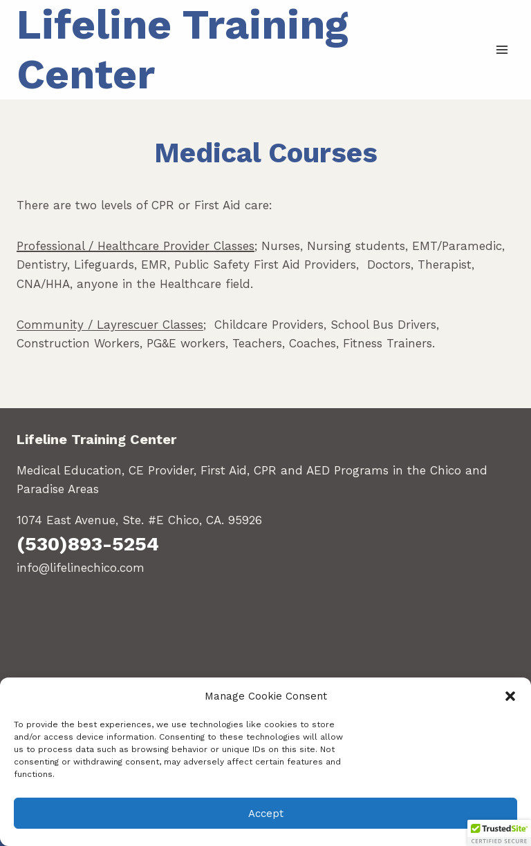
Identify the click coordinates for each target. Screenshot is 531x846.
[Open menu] (501, 49)
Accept (265, 813)
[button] (510, 696)
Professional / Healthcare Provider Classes (135, 246)
